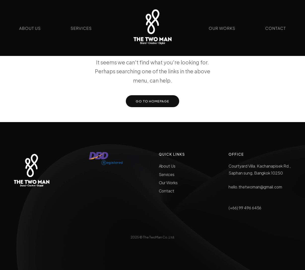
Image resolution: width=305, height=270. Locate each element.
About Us (167, 166)
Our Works (168, 182)
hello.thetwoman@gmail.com (255, 186)
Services (167, 174)
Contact (166, 190)
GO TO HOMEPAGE (152, 101)
